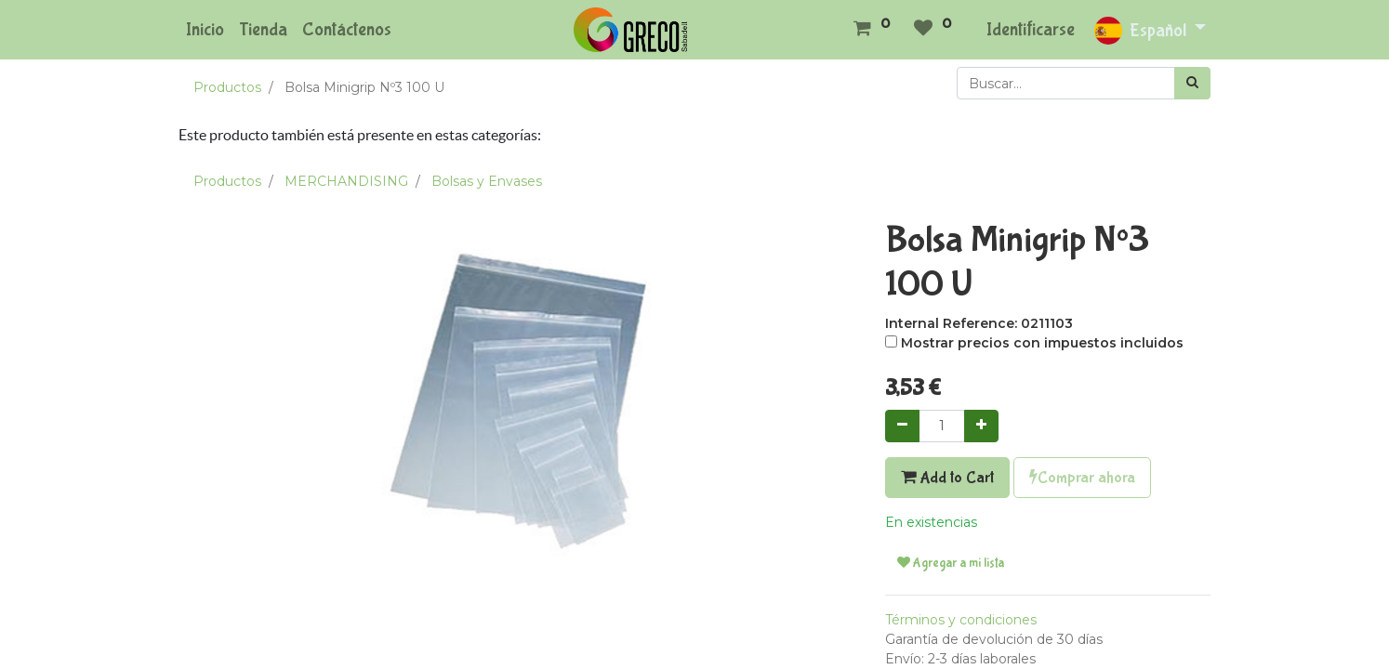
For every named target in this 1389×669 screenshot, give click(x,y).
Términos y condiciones (961, 619)
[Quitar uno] (902, 426)
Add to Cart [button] (947, 477)
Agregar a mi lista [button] (950, 563)
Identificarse (1030, 29)
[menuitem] (205, 29)
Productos (227, 87)
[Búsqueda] (1192, 83)
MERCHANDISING (346, 181)
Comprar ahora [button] (1082, 477)
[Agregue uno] (981, 426)
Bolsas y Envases (486, 181)
